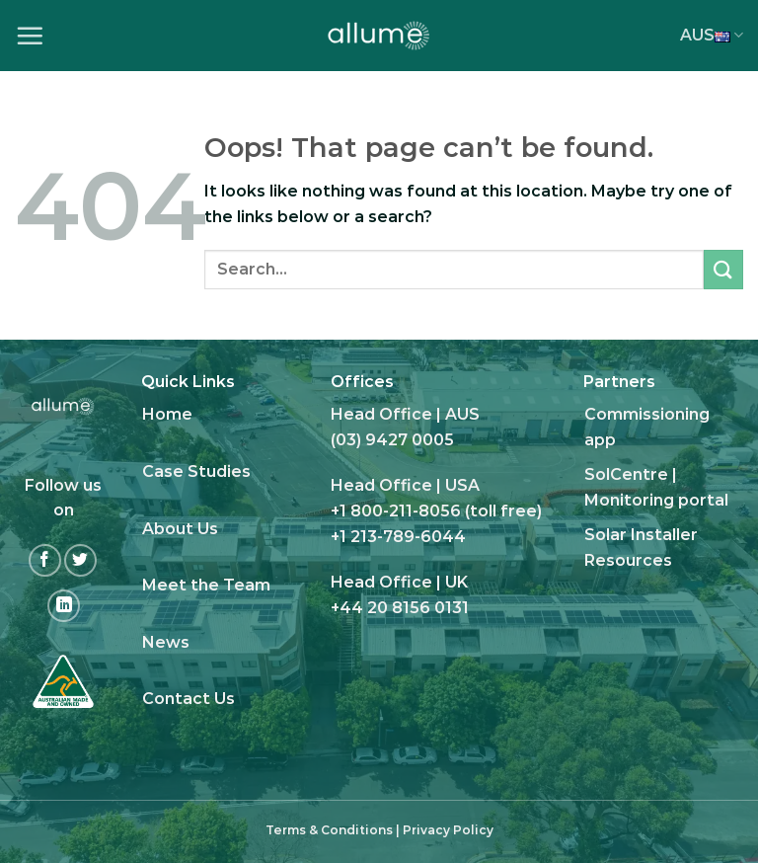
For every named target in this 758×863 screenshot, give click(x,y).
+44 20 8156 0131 (400, 607)
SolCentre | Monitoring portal (656, 487)
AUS (711, 35)
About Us (180, 528)
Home (167, 414)
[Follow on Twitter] (80, 560)
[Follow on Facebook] (45, 560)
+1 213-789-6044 (398, 536)
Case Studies (196, 471)
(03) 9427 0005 (392, 440)
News (166, 642)
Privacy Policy (448, 830)
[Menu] (29, 35)
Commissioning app (647, 427)
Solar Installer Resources (641, 547)
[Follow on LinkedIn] (63, 605)
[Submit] (723, 269)
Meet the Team (206, 585)
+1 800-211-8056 (396, 511)
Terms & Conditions (329, 830)
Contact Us (188, 698)
